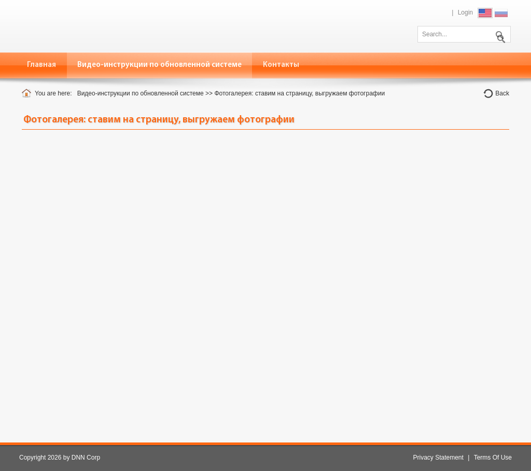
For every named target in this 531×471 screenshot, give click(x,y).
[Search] (464, 34)
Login (465, 12)
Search (498, 33)
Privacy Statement (438, 457)
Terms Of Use (493, 457)
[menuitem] (160, 65)
